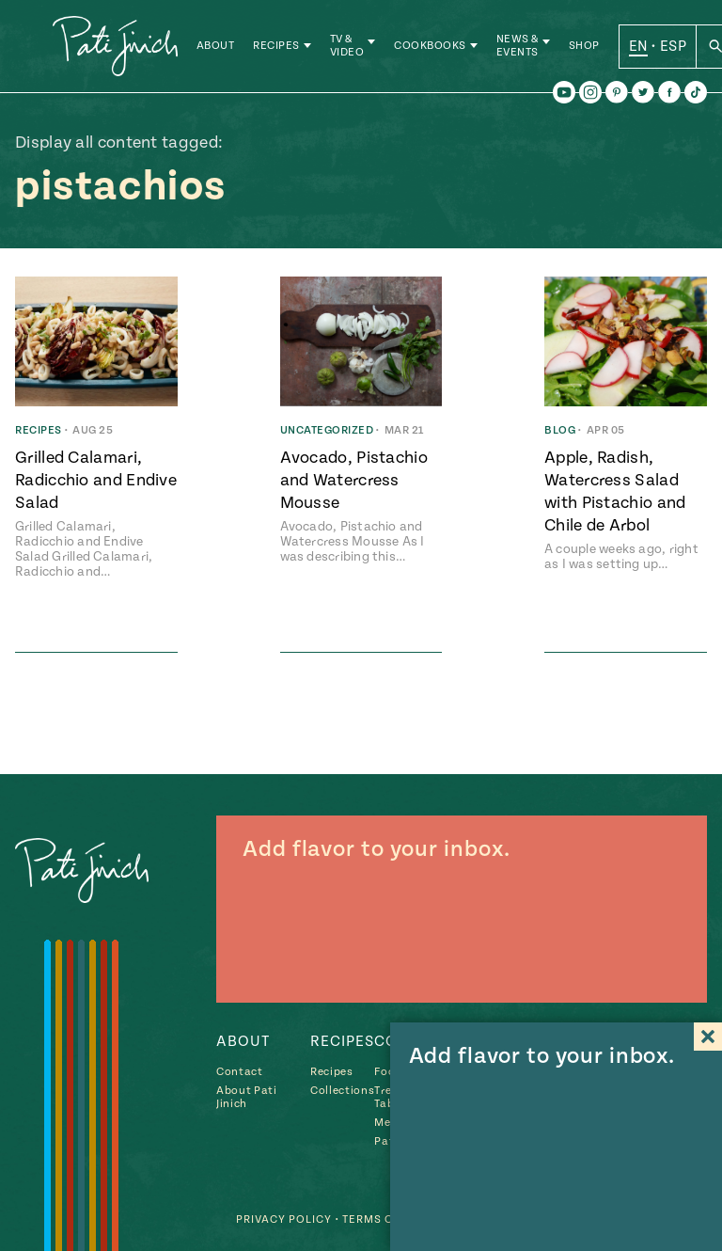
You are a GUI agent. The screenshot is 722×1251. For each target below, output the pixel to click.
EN (640, 46)
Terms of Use (384, 1219)
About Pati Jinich (246, 1097)
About (216, 46)
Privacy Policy (284, 1219)
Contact (239, 1072)
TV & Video (348, 46)
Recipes (278, 46)
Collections (342, 1091)
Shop (585, 46)
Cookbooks (432, 46)
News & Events (518, 46)
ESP (674, 46)
